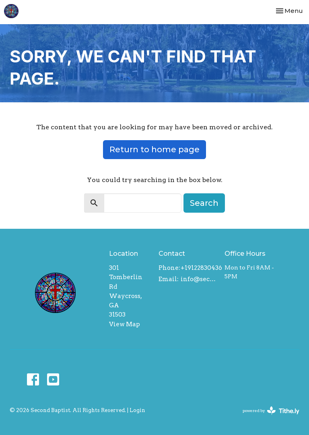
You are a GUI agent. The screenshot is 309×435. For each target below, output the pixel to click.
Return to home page (154, 149)
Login (137, 410)
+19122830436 (201, 267)
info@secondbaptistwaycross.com (198, 279)
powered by (271, 410)
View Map (124, 324)
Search (204, 203)
